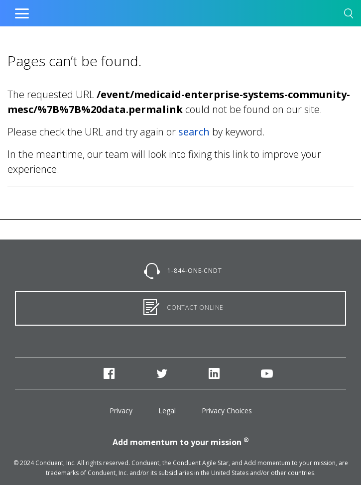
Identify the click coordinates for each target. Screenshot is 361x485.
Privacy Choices (227, 410)
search (194, 131)
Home (159, 10)
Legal (167, 410)
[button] (349, 15)
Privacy (121, 410)
